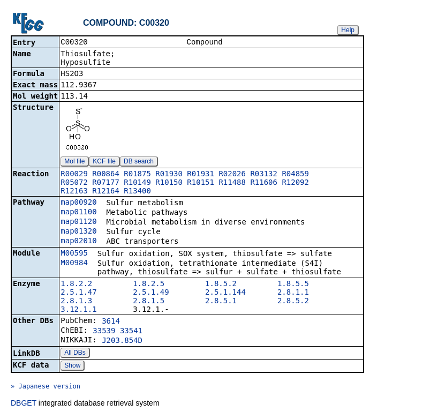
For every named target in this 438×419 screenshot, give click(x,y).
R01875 (137, 174)
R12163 (74, 192)
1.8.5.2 (221, 284)
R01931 (200, 174)
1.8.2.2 (76, 284)
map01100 (78, 212)
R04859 (295, 174)
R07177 (105, 183)
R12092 (295, 183)
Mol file (74, 162)
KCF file (104, 162)
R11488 (232, 183)
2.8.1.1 (293, 293)
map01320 (78, 232)
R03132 (263, 174)
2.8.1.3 (76, 301)
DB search (139, 162)
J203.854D (122, 341)
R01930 (169, 174)
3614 (111, 322)
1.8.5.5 (293, 284)
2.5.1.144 (225, 293)
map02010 (78, 241)
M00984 (74, 263)
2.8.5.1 (221, 301)
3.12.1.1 (78, 310)
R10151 (200, 183)
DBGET (23, 404)
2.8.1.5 (148, 301)
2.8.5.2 (293, 301)
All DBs (74, 353)
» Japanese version (45, 387)
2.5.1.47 (78, 293)
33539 (104, 331)
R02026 (232, 174)
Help (347, 30)
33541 (131, 331)
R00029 (74, 174)
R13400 (137, 192)
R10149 (137, 183)
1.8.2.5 (148, 284)
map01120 (78, 222)
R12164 (105, 192)
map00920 (78, 203)
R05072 (74, 183)
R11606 (263, 183)
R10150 (169, 183)
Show (72, 366)
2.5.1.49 (151, 293)
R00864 (105, 174)
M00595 (74, 254)
